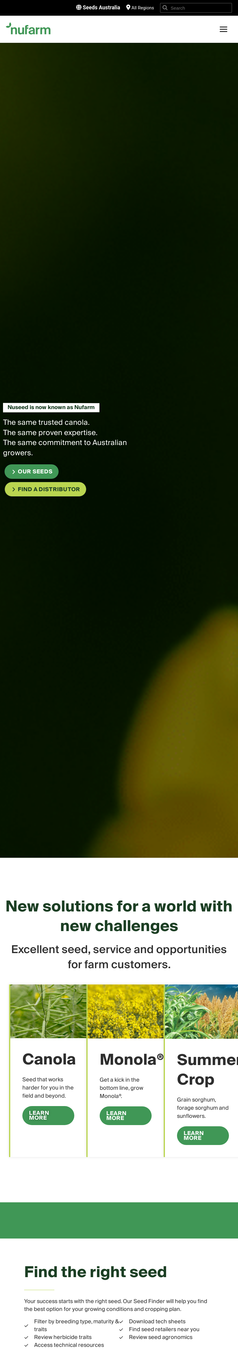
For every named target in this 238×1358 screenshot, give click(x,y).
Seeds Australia (101, 7)
